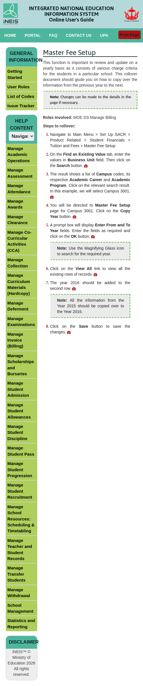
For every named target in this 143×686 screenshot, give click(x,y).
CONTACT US (78, 35)
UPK (104, 35)
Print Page (129, 35)
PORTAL (33, 35)
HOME (10, 35)
